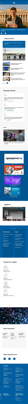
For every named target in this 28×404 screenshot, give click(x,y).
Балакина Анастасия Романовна (12, 334)
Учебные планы (5, 236)
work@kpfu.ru (17, 376)
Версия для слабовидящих (6, 394)
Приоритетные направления (20, 241)
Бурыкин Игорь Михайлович (21, 334)
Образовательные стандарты (8, 234)
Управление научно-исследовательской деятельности (18, 235)
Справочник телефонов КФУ (6, 386)
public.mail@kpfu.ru (6, 383)
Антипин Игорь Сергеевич (5, 334)
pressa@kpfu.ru (18, 371)
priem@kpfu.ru (5, 375)
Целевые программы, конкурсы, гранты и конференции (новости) (19, 244)
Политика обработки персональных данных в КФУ (20, 394)
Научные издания (18, 247)
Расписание (5, 238)
